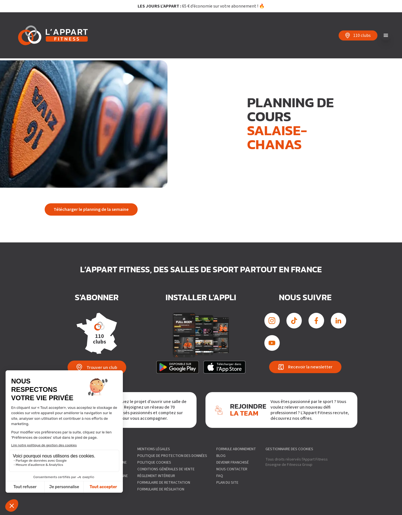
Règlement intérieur (156, 476)
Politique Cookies (154, 462)
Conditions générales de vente (166, 469)
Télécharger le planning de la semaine (91, 209)
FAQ (219, 476)
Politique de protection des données (172, 456)
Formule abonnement (236, 449)
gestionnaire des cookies (289, 449)
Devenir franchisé (232, 462)
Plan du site (227, 482)
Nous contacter (231, 469)
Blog (221, 456)
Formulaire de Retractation (163, 482)
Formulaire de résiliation (160, 489)
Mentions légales (153, 449)
